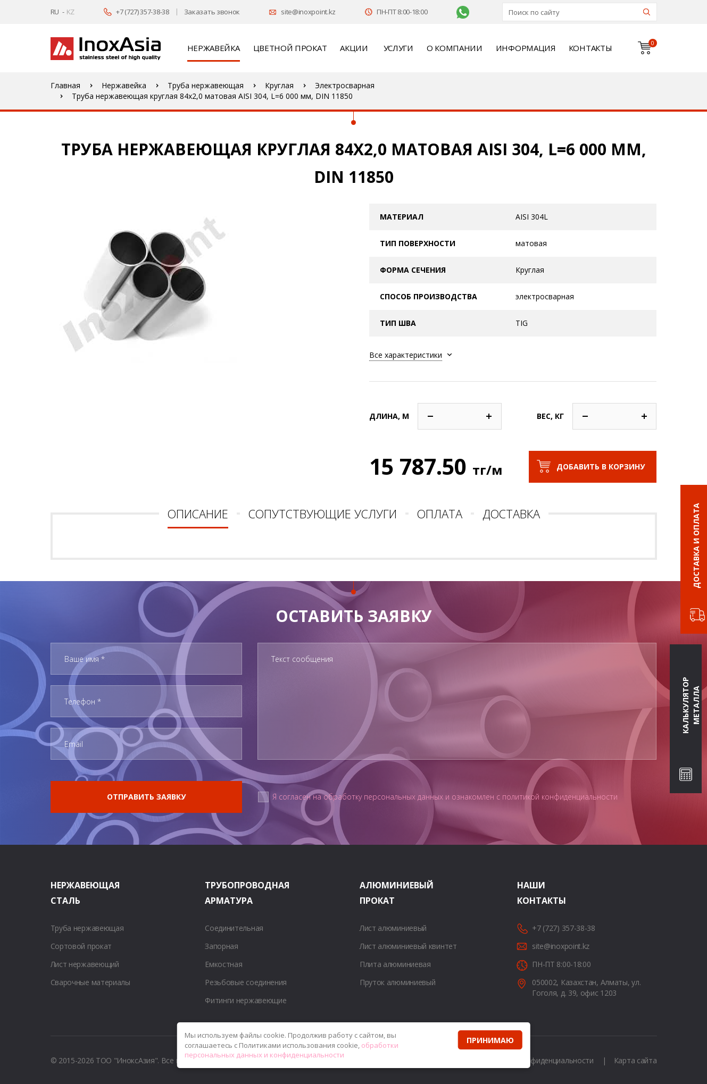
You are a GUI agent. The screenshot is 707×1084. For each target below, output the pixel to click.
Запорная (221, 946)
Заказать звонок (212, 11)
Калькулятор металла (690, 705)
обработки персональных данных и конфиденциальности (291, 1050)
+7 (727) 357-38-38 (142, 11)
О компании (455, 48)
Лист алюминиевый (393, 928)
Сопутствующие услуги (322, 514)
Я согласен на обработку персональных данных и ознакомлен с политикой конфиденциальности (445, 797)
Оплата (439, 514)
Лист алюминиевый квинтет (408, 946)
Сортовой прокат (81, 946)
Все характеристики (405, 355)
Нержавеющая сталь (64, 892)
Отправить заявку (146, 797)
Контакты (590, 48)
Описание (198, 514)
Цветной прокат (290, 48)
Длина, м (389, 416)
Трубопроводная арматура (218, 892)
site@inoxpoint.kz (308, 11)
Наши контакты (530, 892)
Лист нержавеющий (85, 964)
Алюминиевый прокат (373, 892)
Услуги (398, 48)
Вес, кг (550, 416)
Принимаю (490, 1040)
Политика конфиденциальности (538, 1060)
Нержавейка (213, 48)
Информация (525, 48)
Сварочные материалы (90, 982)
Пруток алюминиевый (398, 982)
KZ (70, 11)
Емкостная (223, 964)
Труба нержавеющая (87, 928)
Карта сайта (635, 1060)
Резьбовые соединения (246, 982)
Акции (354, 48)
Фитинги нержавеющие (245, 1000)
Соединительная (234, 928)
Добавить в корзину (600, 466)
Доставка (511, 514)
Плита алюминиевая (395, 964)
